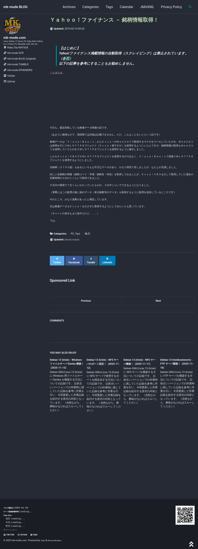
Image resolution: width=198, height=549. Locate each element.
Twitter (9, 86)
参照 (74, 60)
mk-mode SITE (13, 63)
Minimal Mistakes (58, 540)
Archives (66, 7)
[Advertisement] (122, 105)
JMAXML (144, 7)
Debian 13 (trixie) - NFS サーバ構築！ (137, 423)
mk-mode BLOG (15, 7)
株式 (87, 294)
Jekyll (44, 540)
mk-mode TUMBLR (15, 74)
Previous (86, 360)
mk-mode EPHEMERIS (17, 80)
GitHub (9, 91)
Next (158, 360)
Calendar (124, 7)
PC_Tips (75, 294)
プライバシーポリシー (13, 530)
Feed (42, 534)
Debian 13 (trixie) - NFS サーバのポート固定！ (102, 425)
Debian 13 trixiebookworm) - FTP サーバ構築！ (174, 425)
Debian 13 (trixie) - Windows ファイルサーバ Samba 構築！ (66, 425)
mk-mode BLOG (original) (19, 68)
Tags (106, 7)
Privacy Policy (168, 7)
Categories (88, 7)
